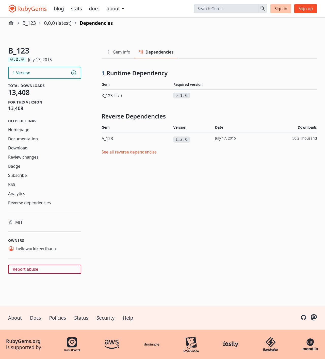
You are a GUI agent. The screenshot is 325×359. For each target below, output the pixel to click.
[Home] (11, 23)
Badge (14, 166)
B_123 (29, 23)
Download (17, 148)
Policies (57, 318)
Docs (94, 8)
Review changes (23, 157)
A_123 (107, 138)
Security (105, 318)
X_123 (112, 95)
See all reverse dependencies (129, 152)
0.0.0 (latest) (57, 23)
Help (128, 318)
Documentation (23, 139)
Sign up (305, 8)
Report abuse (25, 269)
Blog (59, 8)
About (15, 318)
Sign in (280, 8)
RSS (11, 184)
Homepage (18, 129)
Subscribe (17, 175)
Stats (76, 8)
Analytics (16, 193)
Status (81, 318)
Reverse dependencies (29, 203)
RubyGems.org (23, 341)
